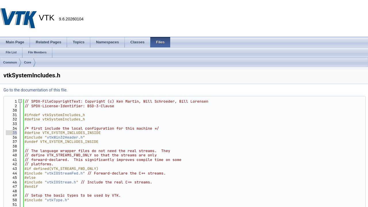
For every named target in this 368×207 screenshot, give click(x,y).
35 (11, 132)
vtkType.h (57, 200)
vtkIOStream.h (61, 182)
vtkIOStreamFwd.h (65, 173)
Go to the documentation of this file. (35, 90)
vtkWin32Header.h (65, 137)
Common (10, 62)
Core (27, 62)
